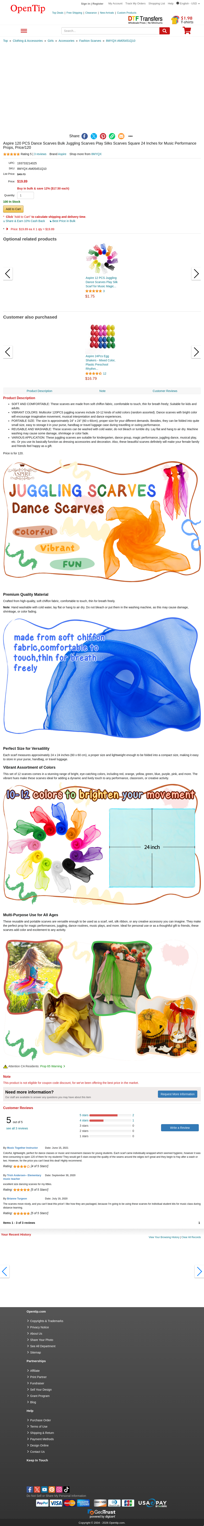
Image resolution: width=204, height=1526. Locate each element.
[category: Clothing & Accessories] (28, 40)
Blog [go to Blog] (33, 1402)
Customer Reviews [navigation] (165, 391)
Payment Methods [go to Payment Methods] (42, 1439)
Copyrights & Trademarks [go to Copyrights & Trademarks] (46, 1321)
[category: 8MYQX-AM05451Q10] (120, 40)
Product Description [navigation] (39, 391)
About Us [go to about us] (36, 1333)
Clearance (91, 12)
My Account (115, 3)
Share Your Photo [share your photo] (41, 1340)
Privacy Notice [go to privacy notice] (39, 1327)
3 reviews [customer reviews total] (40, 154)
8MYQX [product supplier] (96, 154)
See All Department (23, 31)
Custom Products (126, 12)
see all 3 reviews (17, 1128)
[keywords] (110, 30)
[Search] (164, 30)
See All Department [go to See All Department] (43, 1346)
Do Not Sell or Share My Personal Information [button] (56, 1495)
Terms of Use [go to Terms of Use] (38, 1426)
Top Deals (57, 12)
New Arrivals (107, 12)
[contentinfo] (27, 8)
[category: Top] (5, 40)
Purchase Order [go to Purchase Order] (40, 1420)
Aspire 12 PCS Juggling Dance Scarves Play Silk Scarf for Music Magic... (102, 282)
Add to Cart (13, 209)
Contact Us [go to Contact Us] (37, 1451)
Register (98, 3)
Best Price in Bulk (62, 221)
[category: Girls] (51, 40)
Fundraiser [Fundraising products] (37, 1383)
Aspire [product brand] (62, 154)
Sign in (85, 3)
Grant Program (40, 1396)
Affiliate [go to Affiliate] (35, 1370)
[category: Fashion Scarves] (90, 40)
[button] (188, 3)
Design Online (39, 1445)
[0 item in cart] (187, 31)
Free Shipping (74, 12)
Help (170, 3)
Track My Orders (135, 3)
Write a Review (180, 1127)
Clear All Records (191, 1237)
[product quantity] (25, 195)
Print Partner (38, 1377)
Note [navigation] (102, 391)
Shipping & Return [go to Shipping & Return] (42, 1433)
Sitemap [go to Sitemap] (35, 1352)
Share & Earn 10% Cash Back (24, 221)
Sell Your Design (41, 1389)
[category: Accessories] (66, 40)
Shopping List (156, 3)
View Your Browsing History (164, 1237)
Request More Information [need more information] (178, 1094)
